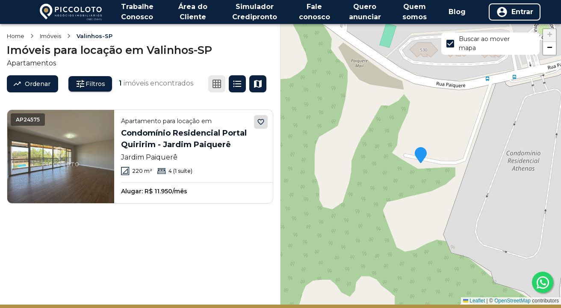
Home (15, 36)
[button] (421, 155)
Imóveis (50, 36)
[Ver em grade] (216, 83)
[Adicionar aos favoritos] (261, 122)
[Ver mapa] (257, 83)
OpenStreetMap (512, 301)
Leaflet (474, 301)
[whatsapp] (542, 282)
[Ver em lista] (237, 83)
